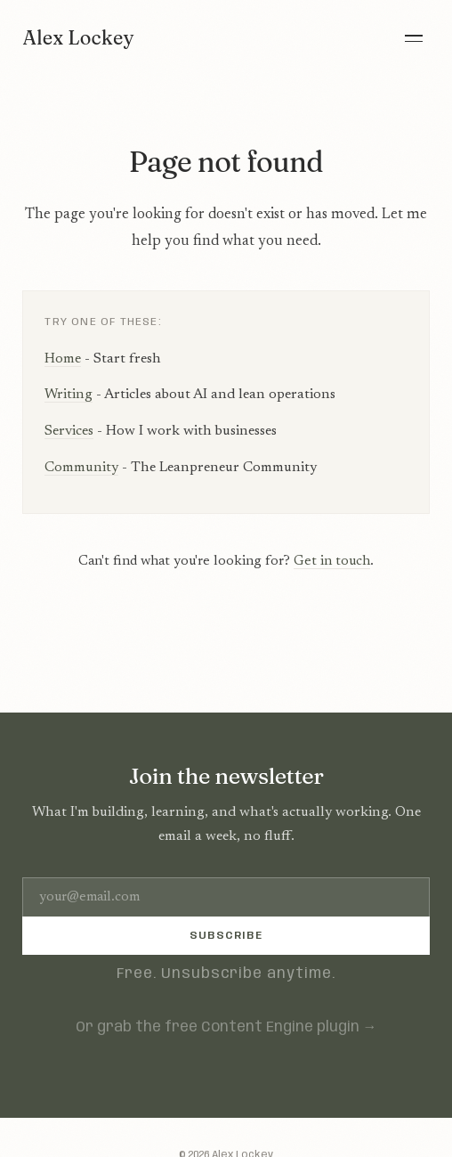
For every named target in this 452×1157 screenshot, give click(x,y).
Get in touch (332, 561)
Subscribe (226, 935)
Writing (68, 394)
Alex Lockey (77, 38)
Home (62, 359)
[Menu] (414, 38)
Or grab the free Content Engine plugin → (226, 1027)
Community (81, 467)
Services (68, 431)
